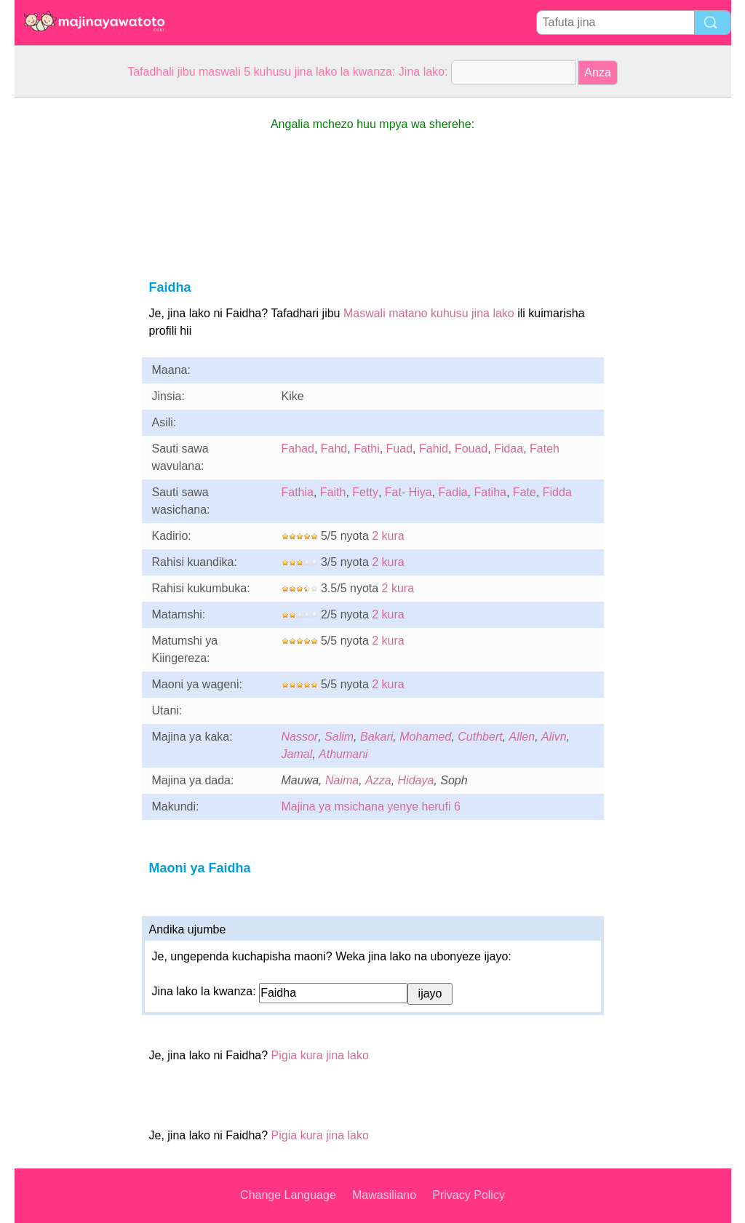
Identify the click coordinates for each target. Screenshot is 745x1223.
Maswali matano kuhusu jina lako (428, 313)
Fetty (365, 492)
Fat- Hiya (408, 492)
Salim (339, 736)
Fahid (433, 448)
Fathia (298, 492)
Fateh (544, 448)
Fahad (298, 448)
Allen (522, 736)
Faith (333, 492)
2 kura (388, 536)
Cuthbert (480, 736)
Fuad (399, 448)
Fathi (367, 448)
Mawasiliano (384, 1195)
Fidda (557, 492)
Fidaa (508, 448)
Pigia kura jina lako (320, 1055)
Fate (524, 492)
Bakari (376, 736)
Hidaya (416, 780)
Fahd (334, 448)
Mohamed (425, 736)
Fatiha (490, 492)
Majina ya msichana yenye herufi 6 (371, 806)
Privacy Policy (468, 1195)
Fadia (453, 492)
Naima (342, 780)
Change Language (288, 1195)
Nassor (300, 736)
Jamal (297, 754)
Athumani (343, 754)
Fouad (471, 448)
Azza (378, 780)
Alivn (554, 736)
